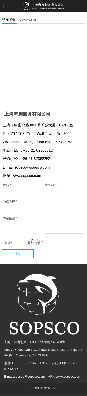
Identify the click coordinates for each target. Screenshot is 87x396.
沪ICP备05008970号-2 (43, 388)
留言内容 (52, 185)
